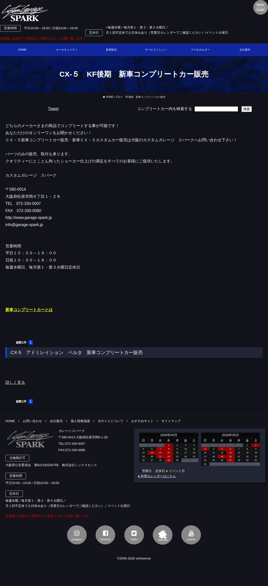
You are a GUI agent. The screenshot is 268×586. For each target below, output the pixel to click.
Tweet (53, 109)
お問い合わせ (32, 421)
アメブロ (162, 535)
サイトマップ (171, 421)
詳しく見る (15, 382)
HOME (22, 49)
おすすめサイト (142, 421)
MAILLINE (260, 7)
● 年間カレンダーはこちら (157, 476)
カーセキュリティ (67, 49)
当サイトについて (110, 421)
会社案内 (56, 421)
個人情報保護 (80, 421)
